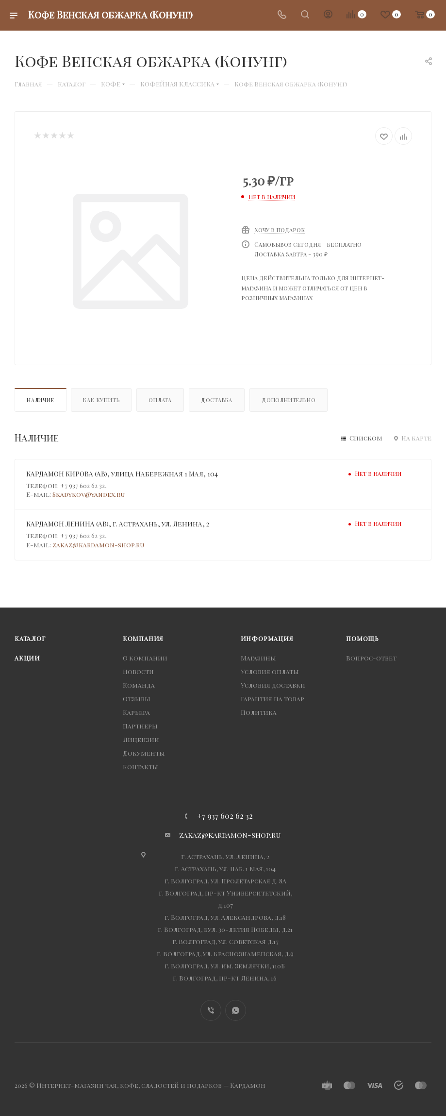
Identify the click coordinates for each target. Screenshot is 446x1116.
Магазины (258, 658)
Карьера (136, 712)
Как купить (101, 400)
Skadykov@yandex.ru (88, 494)
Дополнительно (288, 400)
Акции (27, 658)
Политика (259, 712)
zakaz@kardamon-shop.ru (98, 545)
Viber (210, 1010)
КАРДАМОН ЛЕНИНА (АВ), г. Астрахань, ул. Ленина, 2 (117, 523)
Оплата (160, 400)
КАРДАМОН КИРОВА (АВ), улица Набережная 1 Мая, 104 (122, 473)
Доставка (216, 400)
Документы (144, 753)
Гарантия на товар (272, 698)
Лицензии (141, 739)
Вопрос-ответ (371, 658)
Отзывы (136, 698)
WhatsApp (235, 1010)
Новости (138, 671)
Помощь (362, 638)
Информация (267, 638)
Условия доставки (273, 685)
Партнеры (140, 726)
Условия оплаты (270, 671)
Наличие (40, 400)
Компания (143, 638)
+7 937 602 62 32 (225, 816)
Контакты (140, 766)
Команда (139, 685)
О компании (145, 658)
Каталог (30, 638)
